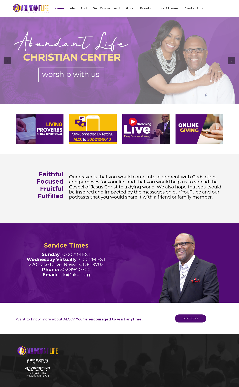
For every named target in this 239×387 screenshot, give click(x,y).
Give (130, 8)
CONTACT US (187, 318)
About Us (78, 8)
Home (59, 8)
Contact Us (194, 8)
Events (145, 8)
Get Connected (106, 8)
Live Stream (168, 8)
